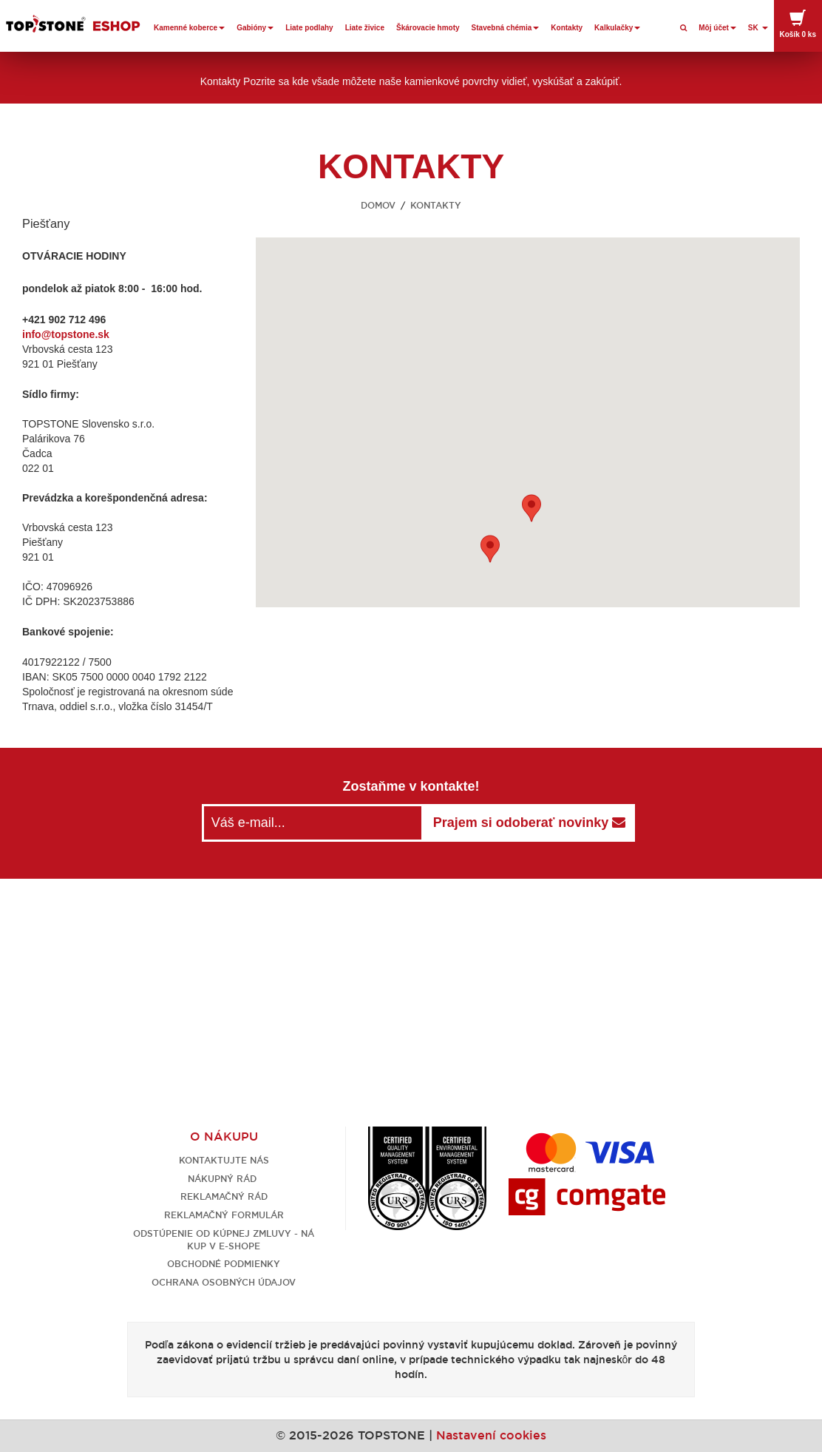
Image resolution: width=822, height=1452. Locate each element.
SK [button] (758, 28)
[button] (531, 508)
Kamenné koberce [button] (189, 28)
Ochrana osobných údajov (224, 1282)
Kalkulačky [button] (617, 28)
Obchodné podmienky (223, 1263)
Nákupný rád (223, 1178)
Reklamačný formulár (224, 1214)
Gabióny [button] (255, 28)
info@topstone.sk (65, 334)
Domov (378, 205)
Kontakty (566, 28)
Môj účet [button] (717, 28)
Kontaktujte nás (224, 1160)
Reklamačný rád (224, 1196)
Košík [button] (798, 24)
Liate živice (364, 28)
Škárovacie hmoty (428, 28)
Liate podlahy (309, 28)
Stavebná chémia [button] (506, 28)
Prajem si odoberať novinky (529, 822)
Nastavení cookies (491, 1435)
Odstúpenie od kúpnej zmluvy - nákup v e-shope (223, 1240)
